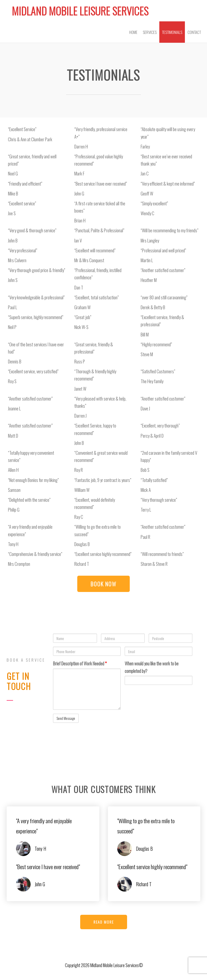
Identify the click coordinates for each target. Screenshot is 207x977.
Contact (194, 32)
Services (150, 32)
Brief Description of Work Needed (80, 663)
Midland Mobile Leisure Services (80, 10)
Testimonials (172, 32)
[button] (103, 583)
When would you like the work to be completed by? (151, 667)
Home (133, 32)
